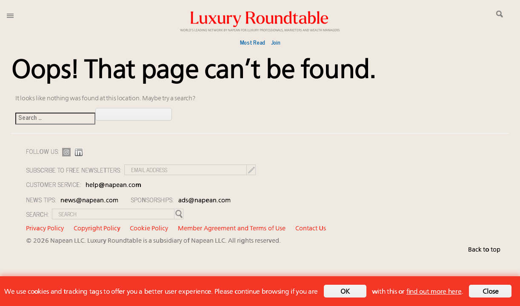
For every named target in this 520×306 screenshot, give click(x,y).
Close (491, 292)
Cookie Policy (149, 229)
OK (345, 292)
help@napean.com (113, 185)
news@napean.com (89, 201)
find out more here (434, 292)
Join (275, 42)
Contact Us (310, 229)
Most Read (252, 42)
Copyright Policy (97, 229)
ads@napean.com (204, 201)
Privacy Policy (45, 229)
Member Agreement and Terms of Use (232, 229)
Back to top (484, 250)
